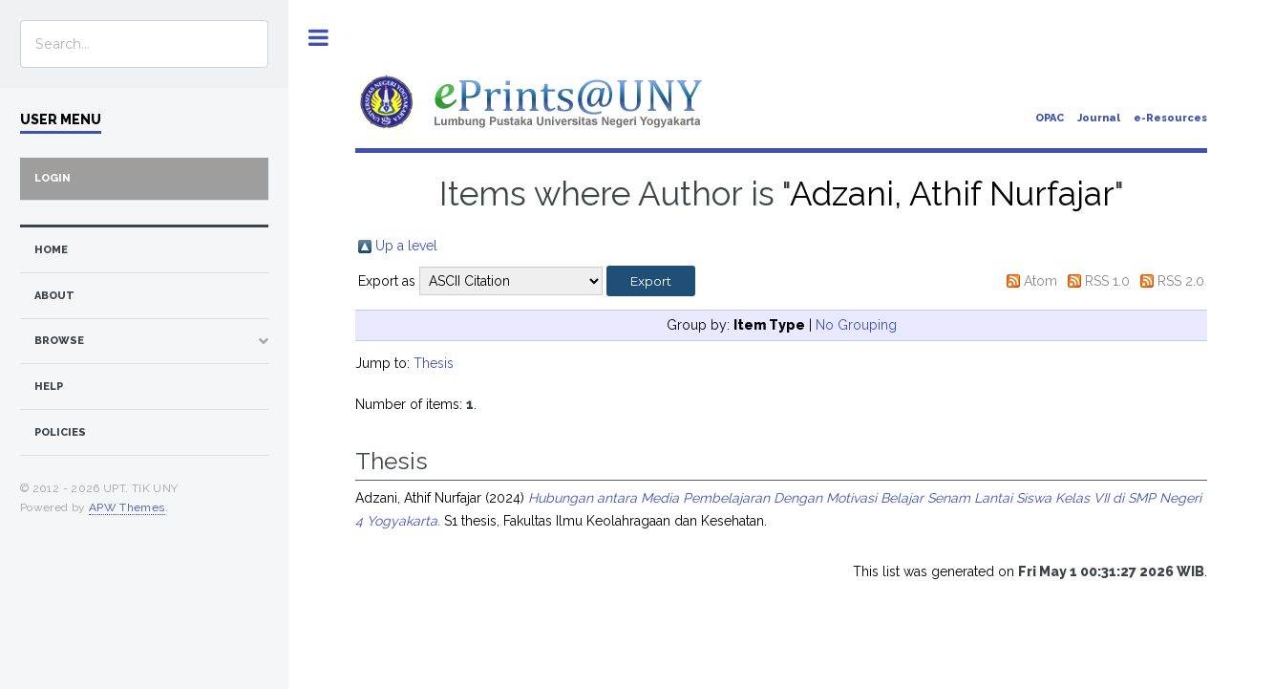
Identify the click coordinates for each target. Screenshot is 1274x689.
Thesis (434, 363)
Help (48, 386)
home (51, 250)
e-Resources (1170, 118)
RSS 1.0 (1107, 281)
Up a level (406, 245)
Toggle (318, 37)
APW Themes (127, 507)
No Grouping (856, 325)
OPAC (1049, 118)
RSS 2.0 (1180, 281)
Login (52, 178)
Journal (1098, 118)
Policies (60, 432)
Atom (1040, 281)
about (54, 296)
